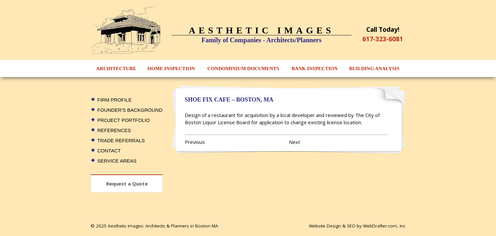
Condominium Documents (243, 68)
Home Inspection (171, 68)
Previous (195, 142)
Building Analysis (374, 68)
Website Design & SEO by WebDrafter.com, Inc (357, 226)
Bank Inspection (314, 68)
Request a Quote (127, 183)
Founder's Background (129, 110)
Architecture (116, 68)
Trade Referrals (121, 140)
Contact (109, 150)
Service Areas (117, 161)
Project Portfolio (123, 120)
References (114, 130)
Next (294, 142)
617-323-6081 (382, 38)
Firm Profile (114, 100)
